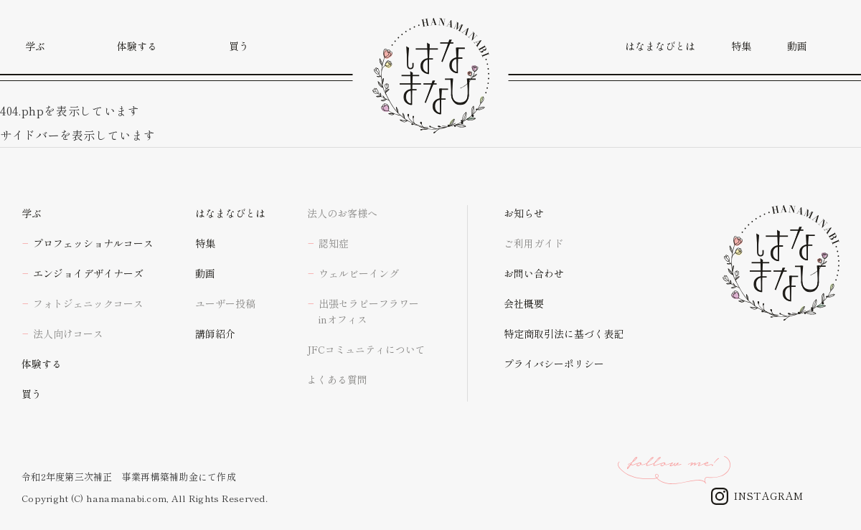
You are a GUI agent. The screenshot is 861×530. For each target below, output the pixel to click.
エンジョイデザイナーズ (88, 273)
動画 (205, 273)
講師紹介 (215, 333)
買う (32, 394)
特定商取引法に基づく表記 (564, 333)
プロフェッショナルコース (93, 243)
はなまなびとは (230, 213)
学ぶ (32, 213)
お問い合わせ (534, 273)
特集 (205, 243)
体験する (42, 363)
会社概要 (524, 303)
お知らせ (524, 213)
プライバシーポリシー (554, 363)
